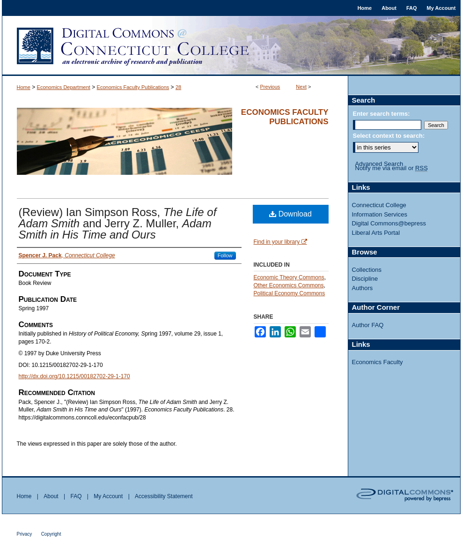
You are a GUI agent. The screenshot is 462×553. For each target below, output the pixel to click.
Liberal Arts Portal (376, 232)
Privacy (24, 534)
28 (178, 87)
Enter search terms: (381, 113)
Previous (270, 87)
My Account (108, 496)
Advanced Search (379, 163)
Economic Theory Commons (289, 277)
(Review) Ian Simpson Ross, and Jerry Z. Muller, (118, 223)
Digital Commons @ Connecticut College (231, 46)
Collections (367, 269)
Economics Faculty (377, 362)
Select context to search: (389, 135)
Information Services (380, 214)
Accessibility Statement (163, 496)
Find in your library (280, 242)
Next (301, 87)
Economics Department (63, 87)
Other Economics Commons (289, 285)
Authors (362, 287)
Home (23, 87)
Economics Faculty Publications (133, 87)
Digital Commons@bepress (389, 223)
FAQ (75, 496)
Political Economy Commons (289, 293)
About (51, 496)
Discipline (365, 278)
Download (290, 214)
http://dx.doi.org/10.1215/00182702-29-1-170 (74, 376)
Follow (225, 255)
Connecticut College (379, 205)
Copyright (51, 534)
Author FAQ (368, 325)
